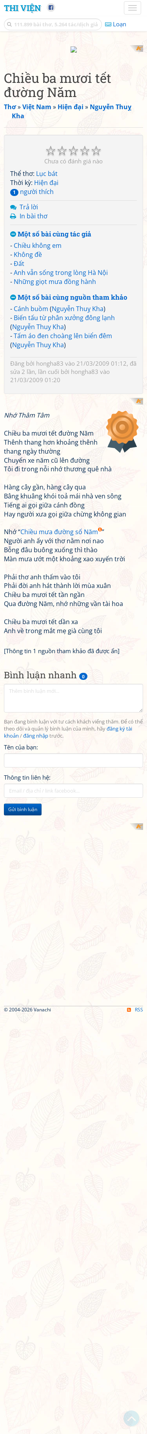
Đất (19, 256)
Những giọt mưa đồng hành (55, 274)
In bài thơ (33, 208)
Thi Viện (22, 7)
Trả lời (29, 199)
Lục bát (47, 166)
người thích (32, 184)
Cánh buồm (31, 301)
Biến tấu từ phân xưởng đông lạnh (64, 310)
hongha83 (50, 356)
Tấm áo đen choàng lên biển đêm (63, 328)
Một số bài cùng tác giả (50, 227)
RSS (135, 1279)
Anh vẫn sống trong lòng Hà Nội (61, 265)
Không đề (28, 247)
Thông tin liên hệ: (27, 908)
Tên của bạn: (21, 878)
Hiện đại (46, 175)
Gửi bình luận (22, 940)
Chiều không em (38, 238)
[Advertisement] (73, 1028)
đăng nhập (35, 867)
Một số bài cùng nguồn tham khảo (68, 290)
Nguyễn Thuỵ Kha (77, 301)
